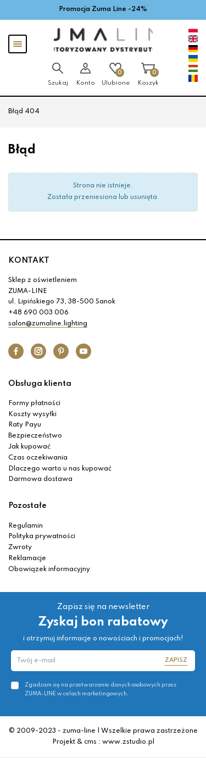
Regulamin (25, 526)
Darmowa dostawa (40, 479)
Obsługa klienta (39, 384)
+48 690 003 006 (38, 312)
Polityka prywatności (41, 536)
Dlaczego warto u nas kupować (60, 469)
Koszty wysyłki (32, 414)
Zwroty (20, 547)
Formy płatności (34, 403)
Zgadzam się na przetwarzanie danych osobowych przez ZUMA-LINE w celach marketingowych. (100, 689)
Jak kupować (29, 447)
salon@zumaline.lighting (47, 323)
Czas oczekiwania (38, 458)
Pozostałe (27, 506)
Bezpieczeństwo (35, 436)
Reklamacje (27, 558)
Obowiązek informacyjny (49, 569)
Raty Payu (24, 425)
